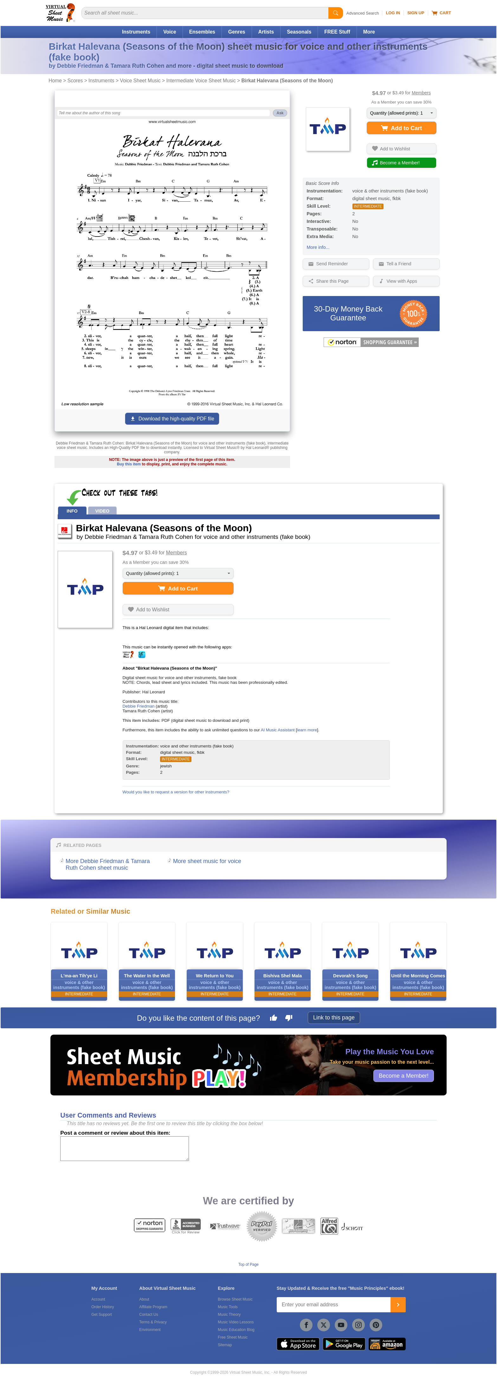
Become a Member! (404, 1075)
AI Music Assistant (278, 730)
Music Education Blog (236, 1329)
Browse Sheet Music (235, 1299)
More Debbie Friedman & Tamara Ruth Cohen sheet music (108, 864)
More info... (318, 247)
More (369, 32)
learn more (307, 730)
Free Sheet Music (233, 1337)
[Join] (398, 1304)
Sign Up (415, 12)
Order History (102, 1307)
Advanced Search (362, 13)
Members (421, 92)
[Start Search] (335, 13)
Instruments (136, 32)
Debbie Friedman (139, 706)
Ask (279, 113)
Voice (169, 32)
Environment (149, 1329)
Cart (441, 13)
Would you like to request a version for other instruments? (176, 792)
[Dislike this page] (288, 1019)
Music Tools (227, 1307)
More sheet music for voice (207, 861)
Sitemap (225, 1345)
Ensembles (202, 32)
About (144, 1299)
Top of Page (248, 1264)
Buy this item (129, 464)
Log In (393, 12)
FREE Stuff (337, 32)
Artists (266, 32)
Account (98, 1299)
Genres (236, 32)
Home (55, 80)
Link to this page (334, 1017)
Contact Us (148, 1314)
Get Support (101, 1314)
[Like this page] (273, 1019)
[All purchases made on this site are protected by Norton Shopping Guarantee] (371, 346)
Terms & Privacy (153, 1322)
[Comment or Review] (124, 1148)
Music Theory (229, 1314)
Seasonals (299, 32)
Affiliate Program (153, 1307)
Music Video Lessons (236, 1322)
